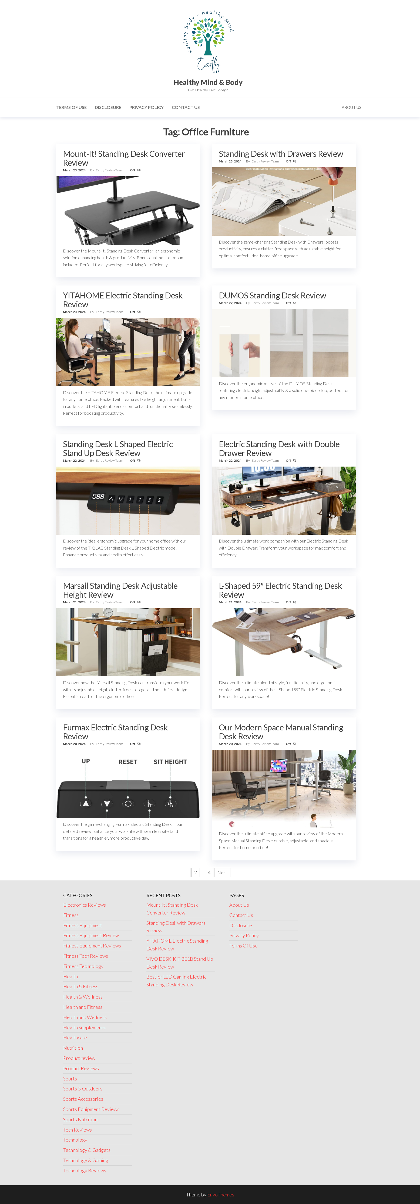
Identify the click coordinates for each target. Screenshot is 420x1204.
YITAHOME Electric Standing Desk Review (123, 299)
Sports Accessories (83, 1099)
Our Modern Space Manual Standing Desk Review (281, 731)
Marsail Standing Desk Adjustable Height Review (120, 590)
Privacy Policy (146, 107)
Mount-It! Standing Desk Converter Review (124, 158)
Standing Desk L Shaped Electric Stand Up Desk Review (118, 448)
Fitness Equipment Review (91, 935)
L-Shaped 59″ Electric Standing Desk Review (280, 590)
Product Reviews (81, 1068)
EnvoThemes (220, 1195)
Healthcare (75, 1037)
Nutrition (73, 1048)
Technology (75, 1140)
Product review (79, 1058)
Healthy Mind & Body (208, 82)
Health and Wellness (85, 1017)
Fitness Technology (83, 966)
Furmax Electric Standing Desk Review (115, 731)
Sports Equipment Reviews (91, 1109)
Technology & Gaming (85, 1160)
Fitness (71, 915)
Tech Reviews (77, 1130)
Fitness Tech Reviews (85, 956)
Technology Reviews (84, 1170)
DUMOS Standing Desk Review (272, 295)
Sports (70, 1079)
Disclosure (108, 107)
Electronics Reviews (84, 905)
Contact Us (186, 107)
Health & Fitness (80, 986)
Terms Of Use (71, 107)
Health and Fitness (82, 1007)
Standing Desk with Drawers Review (281, 153)
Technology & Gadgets (86, 1150)
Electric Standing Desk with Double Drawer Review (279, 448)
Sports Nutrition (80, 1119)
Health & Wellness (83, 997)
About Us (351, 107)
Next (222, 872)
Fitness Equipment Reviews (92, 946)
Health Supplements (84, 1027)
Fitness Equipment (82, 925)
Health (70, 976)
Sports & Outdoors (82, 1089)
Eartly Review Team (110, 170)
